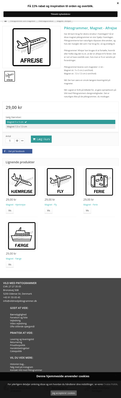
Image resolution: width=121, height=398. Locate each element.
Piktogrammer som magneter (22, 21)
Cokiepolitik (16, 351)
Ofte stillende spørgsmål (22, 326)
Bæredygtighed (18, 314)
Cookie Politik (110, 384)
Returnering (16, 342)
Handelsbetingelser (19, 348)
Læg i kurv (41, 139)
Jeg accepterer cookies (63, 393)
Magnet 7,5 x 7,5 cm (17, 126)
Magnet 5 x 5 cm (15, 121)
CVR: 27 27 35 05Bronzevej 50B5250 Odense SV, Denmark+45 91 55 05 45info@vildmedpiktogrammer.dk (20, 293)
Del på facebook (14, 151)
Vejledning (15, 320)
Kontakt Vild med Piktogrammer (26, 370)
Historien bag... (17, 364)
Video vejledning (18, 323)
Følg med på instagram (21, 367)
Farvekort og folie (19, 317)
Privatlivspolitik (17, 345)
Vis (9, 210)
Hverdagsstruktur (46, 21)
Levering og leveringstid (22, 339)
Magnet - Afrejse (64, 21)
